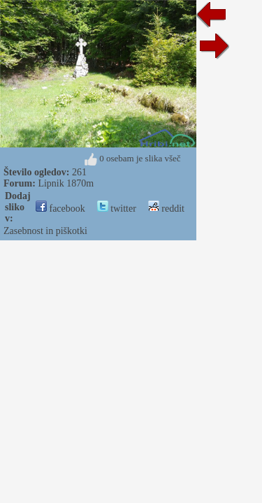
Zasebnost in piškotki (45, 231)
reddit (166, 208)
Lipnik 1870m (66, 183)
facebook (60, 208)
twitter (116, 208)
